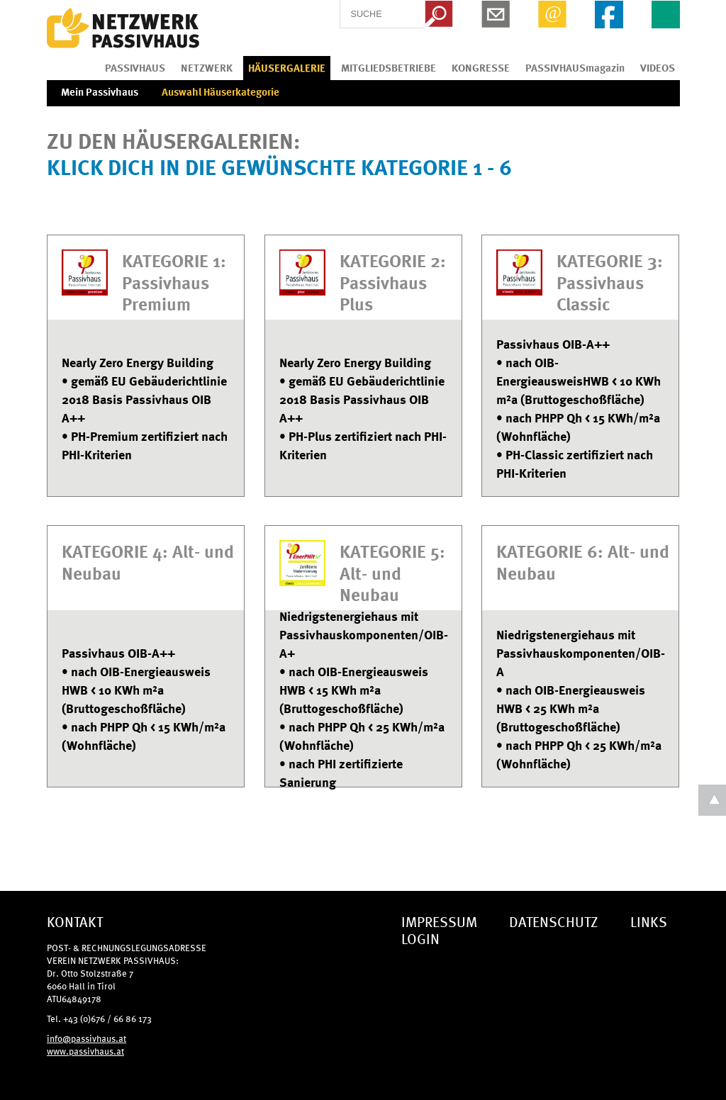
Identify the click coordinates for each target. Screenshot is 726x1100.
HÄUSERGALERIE (286, 67)
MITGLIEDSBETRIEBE (388, 67)
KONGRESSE (481, 67)
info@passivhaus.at (86, 1038)
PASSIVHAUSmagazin (575, 67)
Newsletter (495, 14)
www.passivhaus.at (85, 1050)
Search (439, 14)
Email (552, 14)
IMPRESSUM (439, 921)
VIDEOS (657, 67)
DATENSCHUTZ (553, 921)
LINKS (648, 921)
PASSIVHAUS (135, 67)
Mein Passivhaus (99, 91)
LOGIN (420, 938)
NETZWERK (207, 67)
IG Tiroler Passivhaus (123, 28)
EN (666, 14)
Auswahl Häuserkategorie (220, 91)
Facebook (609, 14)
